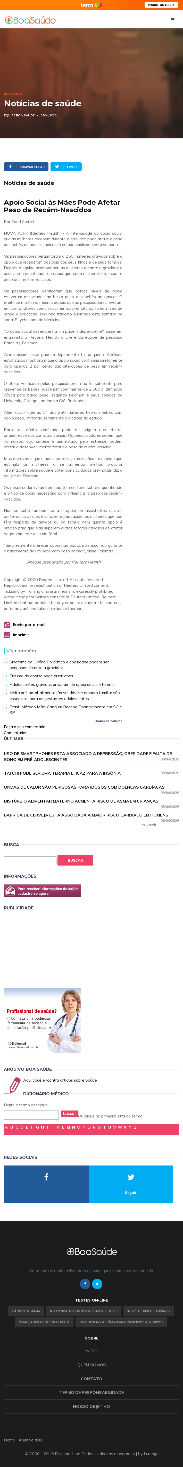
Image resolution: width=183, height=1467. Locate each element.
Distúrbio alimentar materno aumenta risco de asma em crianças (91, 801)
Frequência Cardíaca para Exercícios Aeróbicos (121, 1322)
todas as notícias (108, 721)
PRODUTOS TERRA (161, 4)
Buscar (75, 860)
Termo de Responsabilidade (91, 1392)
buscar (69, 1113)
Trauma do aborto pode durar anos (41, 675)
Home (9, 1439)
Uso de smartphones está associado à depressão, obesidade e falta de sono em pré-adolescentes (91, 756)
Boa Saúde (13, 94)
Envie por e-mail (29, 624)
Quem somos (91, 1364)
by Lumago (148, 1453)
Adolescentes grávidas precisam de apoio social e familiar (62, 684)
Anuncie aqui (30, 1439)
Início (91, 1350)
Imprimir (21, 634)
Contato (91, 1378)
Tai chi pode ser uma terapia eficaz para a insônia (91, 773)
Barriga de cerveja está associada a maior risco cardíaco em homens (91, 815)
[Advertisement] (42, 948)
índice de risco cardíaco (148, 1311)
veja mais (149, 824)
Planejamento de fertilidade (44, 1322)
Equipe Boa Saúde (19, 115)
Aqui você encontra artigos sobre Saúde (60, 1080)
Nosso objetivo (91, 1406)
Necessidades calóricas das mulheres (84, 1311)
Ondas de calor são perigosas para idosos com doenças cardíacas (91, 787)
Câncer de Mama (26, 1311)
